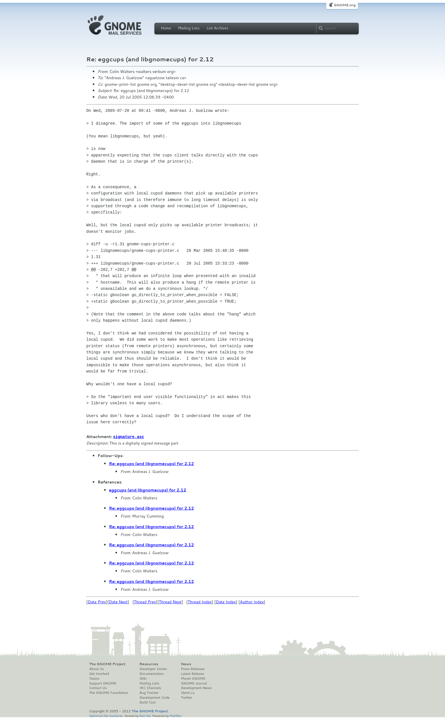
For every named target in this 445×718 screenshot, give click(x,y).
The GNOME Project (107, 664)
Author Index (252, 601)
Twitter (186, 697)
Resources (149, 664)
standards (116, 715)
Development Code (155, 697)
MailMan (175, 715)
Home (166, 28)
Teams (94, 678)
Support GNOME (102, 683)
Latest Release (192, 673)
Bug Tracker (149, 692)
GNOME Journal (194, 683)
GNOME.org (345, 5)
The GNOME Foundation (108, 692)
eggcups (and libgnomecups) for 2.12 (147, 490)
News (186, 664)
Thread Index (200, 601)
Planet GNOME (193, 678)
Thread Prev (145, 601)
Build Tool (148, 702)
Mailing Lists (189, 28)
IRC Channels (150, 687)
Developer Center (153, 668)
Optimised (96, 715)
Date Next (118, 601)
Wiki (143, 678)
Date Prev (97, 601)
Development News (196, 687)
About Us (96, 668)
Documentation (152, 673)
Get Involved (99, 673)
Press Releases (192, 668)
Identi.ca (187, 692)
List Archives (217, 28)
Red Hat (145, 715)
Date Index (226, 601)
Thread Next (170, 601)
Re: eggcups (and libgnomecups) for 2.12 (151, 463)
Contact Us (98, 687)
